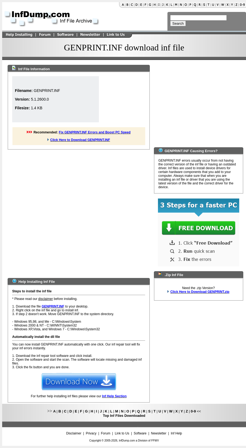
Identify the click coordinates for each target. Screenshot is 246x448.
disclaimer (45, 299)
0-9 (193, 411)
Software (140, 433)
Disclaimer (73, 433)
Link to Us (122, 433)
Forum (106, 433)
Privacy (91, 433)
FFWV (155, 440)
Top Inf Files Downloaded (124, 416)
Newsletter (158, 433)
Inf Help (176, 433)
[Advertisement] (59, 212)
